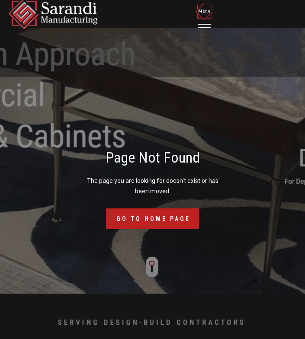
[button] (205, 15)
